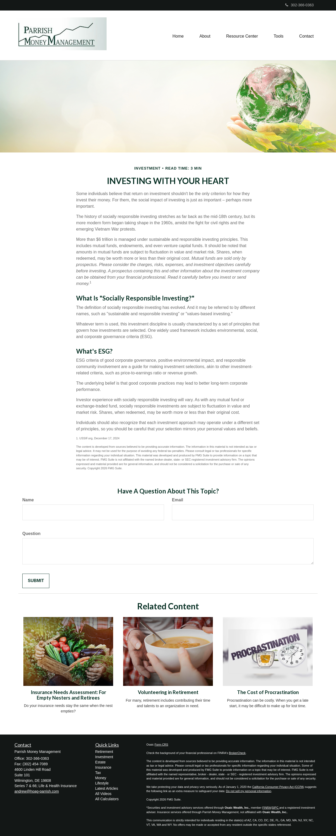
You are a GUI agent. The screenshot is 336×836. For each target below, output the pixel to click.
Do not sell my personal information (248, 791)
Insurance (103, 767)
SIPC (275, 807)
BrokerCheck (237, 753)
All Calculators (107, 799)
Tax (98, 773)
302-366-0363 (299, 5)
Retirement (104, 752)
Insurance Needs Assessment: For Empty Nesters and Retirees (68, 695)
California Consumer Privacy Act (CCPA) (278, 786)
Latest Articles (106, 788)
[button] (205, 35)
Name (28, 500)
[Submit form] (35, 581)
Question (31, 533)
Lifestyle (102, 783)
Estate (100, 762)
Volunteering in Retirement (168, 692)
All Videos (103, 794)
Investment (104, 757)
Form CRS (161, 744)
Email (177, 500)
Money (100, 778)
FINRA (266, 807)
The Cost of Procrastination (268, 692)
